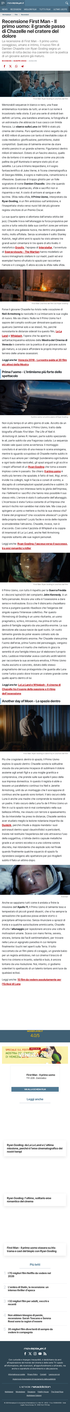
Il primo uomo (52, 471)
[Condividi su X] (10, 66)
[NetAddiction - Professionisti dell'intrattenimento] (41, 1386)
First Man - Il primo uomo (41, 1075)
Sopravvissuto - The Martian (22, 251)
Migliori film (30, 9)
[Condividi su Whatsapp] (16, 66)
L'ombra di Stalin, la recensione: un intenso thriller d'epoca (28, 1289)
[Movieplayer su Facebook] (25, 1353)
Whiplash (16, 335)
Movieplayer (6, 15)
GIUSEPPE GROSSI (19, 61)
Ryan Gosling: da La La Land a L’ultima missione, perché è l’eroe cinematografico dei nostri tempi (34, 1148)
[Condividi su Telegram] (22, 66)
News (4, 9)
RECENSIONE (6, 61)
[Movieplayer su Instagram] (35, 1353)
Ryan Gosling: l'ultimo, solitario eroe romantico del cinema (29, 1199)
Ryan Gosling (36, 466)
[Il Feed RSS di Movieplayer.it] (44, 1353)
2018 (32, 1078)
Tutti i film (44, 9)
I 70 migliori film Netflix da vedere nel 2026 (29, 1275)
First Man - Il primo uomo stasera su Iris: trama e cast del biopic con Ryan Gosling (31, 1249)
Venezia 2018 (35, 1053)
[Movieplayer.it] (15, 3)
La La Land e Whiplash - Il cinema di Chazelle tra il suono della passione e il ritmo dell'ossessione (31, 689)
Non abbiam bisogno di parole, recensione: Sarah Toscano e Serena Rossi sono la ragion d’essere (29, 1318)
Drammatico (41, 1078)
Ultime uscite (60, 9)
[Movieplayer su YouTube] (40, 1353)
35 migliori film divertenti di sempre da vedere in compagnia (30, 1331)
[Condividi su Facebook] (4, 66)
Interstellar (45, 247)
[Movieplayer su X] (30, 1353)
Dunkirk (6, 825)
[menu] (3, 3)
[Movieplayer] (35, 1348)
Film (16, 15)
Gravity (19, 247)
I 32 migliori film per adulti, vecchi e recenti (28, 1303)
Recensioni (15, 9)
